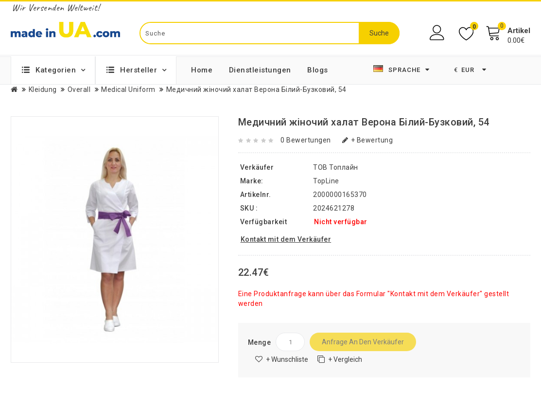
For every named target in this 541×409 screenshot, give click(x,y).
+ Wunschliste (287, 359)
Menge (259, 342)
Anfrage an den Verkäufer (363, 342)
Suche (379, 33)
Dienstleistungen (260, 70)
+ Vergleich (345, 359)
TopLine (326, 181)
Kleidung (43, 89)
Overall (79, 89)
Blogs (317, 70)
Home (201, 70)
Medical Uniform (128, 89)
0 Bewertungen (305, 140)
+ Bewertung (367, 140)
